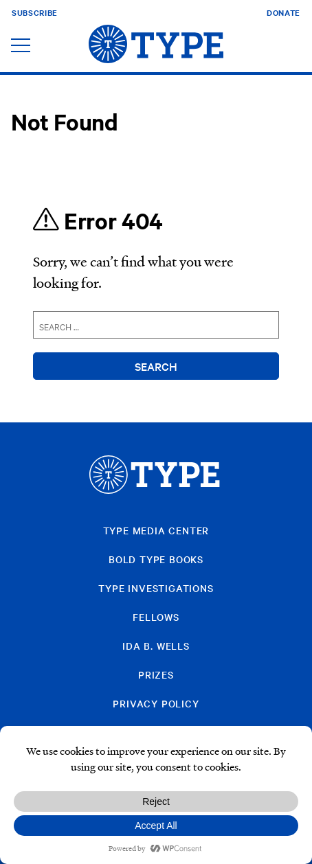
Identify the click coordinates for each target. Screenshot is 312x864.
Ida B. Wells (156, 645)
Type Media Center (156, 530)
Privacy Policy (156, 703)
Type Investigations (155, 588)
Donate (283, 12)
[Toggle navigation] (20, 46)
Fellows (156, 617)
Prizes (156, 674)
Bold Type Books (156, 559)
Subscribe (35, 12)
